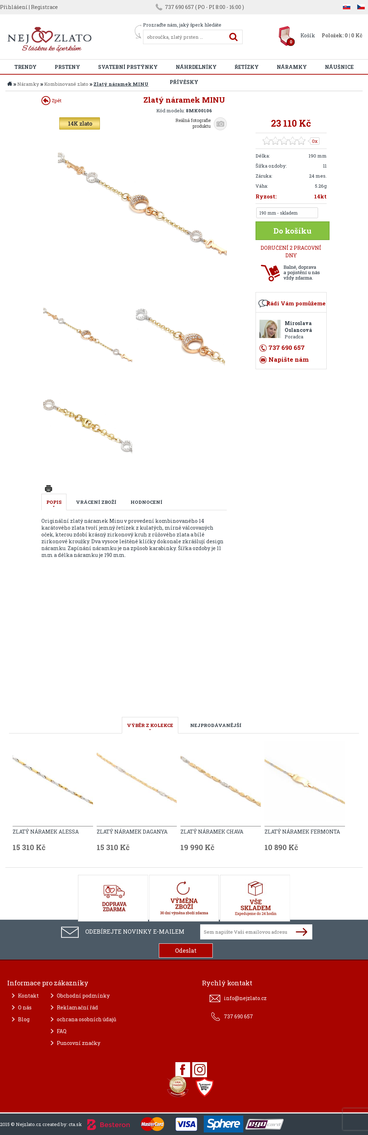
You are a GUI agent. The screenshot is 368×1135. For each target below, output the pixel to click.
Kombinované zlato (66, 84)
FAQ (61, 1031)
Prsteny (67, 67)
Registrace (44, 7)
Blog (23, 1019)
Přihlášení (14, 7)
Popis (53, 502)
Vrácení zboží (96, 502)
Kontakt (28, 995)
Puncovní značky (78, 1043)
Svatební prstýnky (128, 67)
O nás (25, 1007)
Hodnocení (146, 502)
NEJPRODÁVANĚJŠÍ (216, 725)
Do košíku (292, 231)
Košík (307, 35)
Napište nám (288, 359)
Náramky (292, 67)
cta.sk (75, 1124)
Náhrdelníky (196, 67)
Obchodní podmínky (83, 995)
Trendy (25, 67)
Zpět (51, 100)
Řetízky (247, 67)
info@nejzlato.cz (245, 998)
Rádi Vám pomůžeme (296, 303)
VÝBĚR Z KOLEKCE (150, 725)
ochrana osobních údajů (86, 1019)
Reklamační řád (77, 1007)
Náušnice (339, 67)
